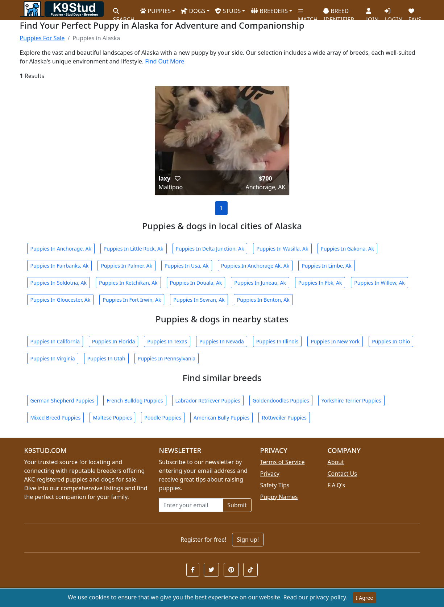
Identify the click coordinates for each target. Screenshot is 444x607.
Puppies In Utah (106, 358)
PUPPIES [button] (155, 11)
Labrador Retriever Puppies (207, 400)
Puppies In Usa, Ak (187, 265)
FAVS (415, 12)
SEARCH (124, 12)
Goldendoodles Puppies (281, 400)
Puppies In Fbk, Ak (320, 282)
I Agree (364, 597)
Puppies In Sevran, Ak (198, 299)
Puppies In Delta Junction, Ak (210, 248)
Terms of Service (282, 462)
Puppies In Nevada (221, 341)
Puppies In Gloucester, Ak (60, 299)
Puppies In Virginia (52, 358)
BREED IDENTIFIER (338, 12)
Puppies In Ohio (391, 341)
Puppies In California (55, 341)
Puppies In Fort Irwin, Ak (132, 299)
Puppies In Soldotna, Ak (58, 282)
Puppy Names (279, 497)
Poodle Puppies (162, 417)
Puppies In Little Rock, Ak (133, 248)
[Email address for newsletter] (191, 505)
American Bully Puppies (222, 417)
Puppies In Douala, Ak (196, 282)
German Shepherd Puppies (62, 400)
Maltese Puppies (112, 417)
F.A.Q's (336, 485)
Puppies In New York (335, 341)
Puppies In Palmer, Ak (126, 265)
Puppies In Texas (167, 341)
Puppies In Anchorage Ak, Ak (255, 265)
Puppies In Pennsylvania (166, 358)
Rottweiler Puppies (284, 417)
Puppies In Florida (113, 341)
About (336, 462)
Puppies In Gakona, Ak (347, 248)
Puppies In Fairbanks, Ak (59, 265)
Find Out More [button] (164, 61)
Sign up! (248, 540)
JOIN (372, 12)
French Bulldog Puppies (135, 400)
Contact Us (342, 474)
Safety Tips (275, 485)
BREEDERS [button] (269, 11)
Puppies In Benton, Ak (263, 299)
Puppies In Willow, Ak (379, 282)
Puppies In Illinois (277, 341)
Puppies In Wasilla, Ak (282, 248)
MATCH (308, 12)
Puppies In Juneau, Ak (260, 282)
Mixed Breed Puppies (55, 417)
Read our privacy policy (314, 597)
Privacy (269, 474)
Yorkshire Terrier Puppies (351, 400)
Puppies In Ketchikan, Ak (128, 282)
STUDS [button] (228, 11)
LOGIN (394, 12)
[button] (177, 178)
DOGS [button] (193, 11)
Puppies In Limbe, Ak (327, 265)
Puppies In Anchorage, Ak (60, 248)
